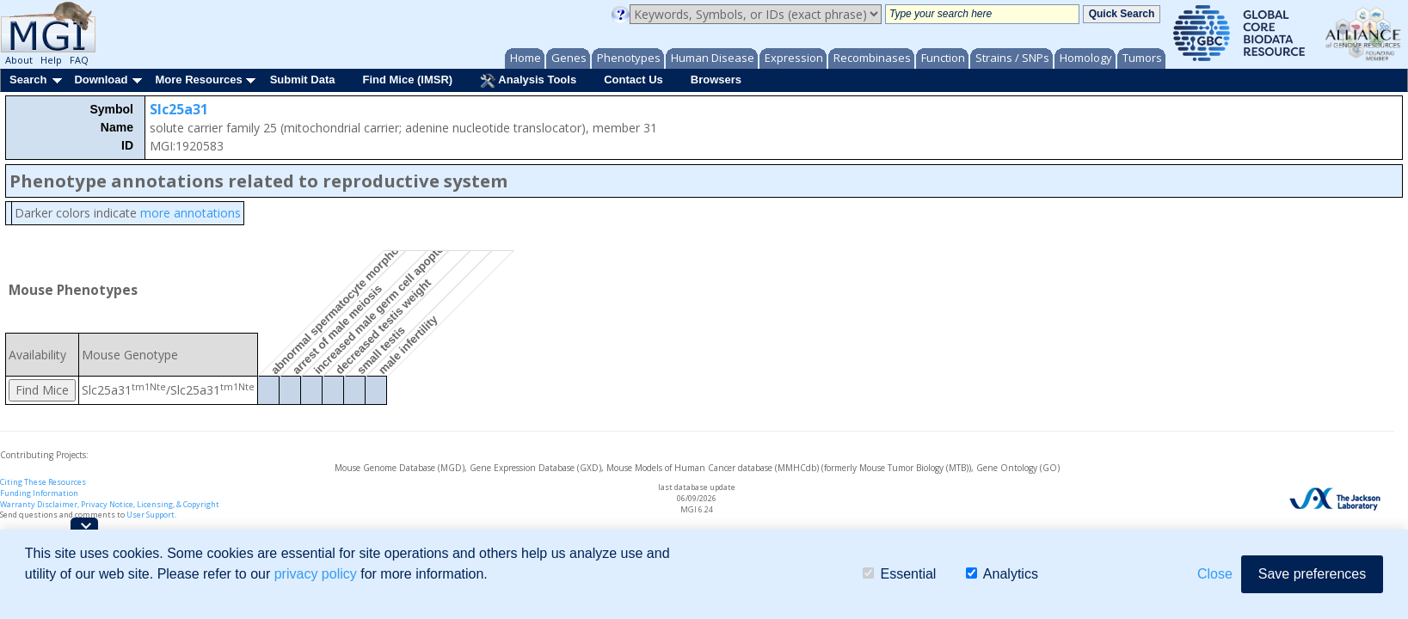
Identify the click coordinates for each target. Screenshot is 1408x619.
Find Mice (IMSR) (407, 79)
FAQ (79, 59)
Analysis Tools (528, 81)
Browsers (716, 79)
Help (51, 59)
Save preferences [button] (1312, 574)
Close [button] (1215, 574)
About (19, 59)
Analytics (1002, 574)
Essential (899, 574)
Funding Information (39, 493)
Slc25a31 (179, 109)
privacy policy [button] (315, 574)
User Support (150, 514)
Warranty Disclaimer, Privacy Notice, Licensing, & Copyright (109, 504)
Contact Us (633, 79)
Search (27, 79)
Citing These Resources (43, 481)
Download (100, 79)
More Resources (198, 79)
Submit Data (302, 79)
